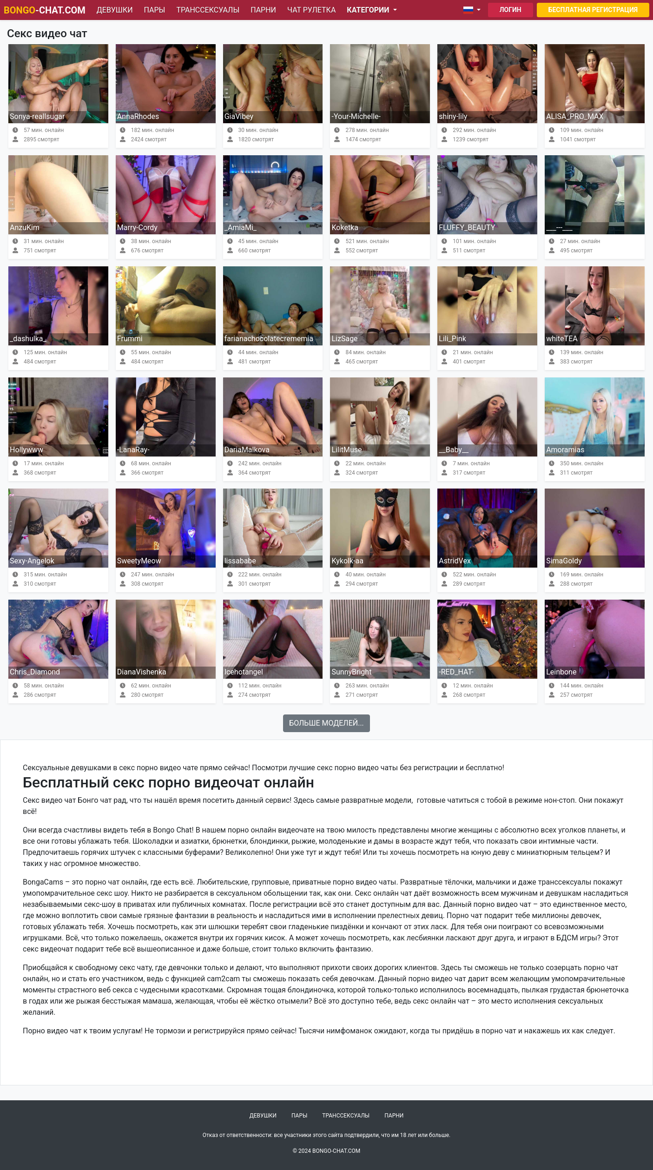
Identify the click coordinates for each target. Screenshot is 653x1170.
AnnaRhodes (138, 116)
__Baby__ (453, 449)
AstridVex (455, 560)
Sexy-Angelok (32, 560)
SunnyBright (351, 672)
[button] (474, 10)
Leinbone (561, 672)
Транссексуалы (207, 10)
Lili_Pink (452, 338)
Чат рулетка (311, 10)
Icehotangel (243, 672)
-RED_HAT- (456, 672)
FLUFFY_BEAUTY (467, 227)
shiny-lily (453, 116)
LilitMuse (346, 449)
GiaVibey (239, 116)
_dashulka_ (28, 338)
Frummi (130, 338)
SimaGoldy (564, 560)
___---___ (559, 227)
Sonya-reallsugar (37, 116)
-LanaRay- (133, 449)
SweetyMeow (139, 560)
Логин (510, 9)
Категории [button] (369, 10)
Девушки (115, 10)
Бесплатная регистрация (593, 9)
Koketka (344, 227)
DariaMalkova (247, 449)
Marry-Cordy (137, 227)
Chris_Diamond (35, 672)
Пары (154, 10)
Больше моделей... (326, 723)
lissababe (240, 560)
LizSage (344, 338)
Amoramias (565, 449)
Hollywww (26, 449)
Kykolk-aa (347, 560)
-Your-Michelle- (356, 116)
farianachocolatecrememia (268, 338)
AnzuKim (25, 227)
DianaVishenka (141, 672)
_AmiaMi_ (240, 227)
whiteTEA (562, 338)
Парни (263, 10)
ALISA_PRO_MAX (574, 116)
